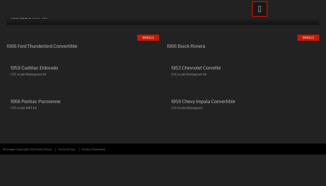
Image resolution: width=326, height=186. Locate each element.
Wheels (83, 20)
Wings (56, 20)
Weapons (113, 20)
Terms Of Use (66, 160)
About (176, 20)
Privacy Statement (93, 160)
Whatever (147, 20)
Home (32, 20)
